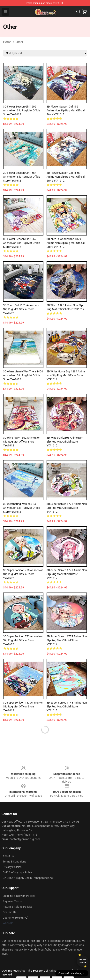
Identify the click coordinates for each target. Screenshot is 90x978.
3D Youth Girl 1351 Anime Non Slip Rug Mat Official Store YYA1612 (21, 309)
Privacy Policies (12, 867)
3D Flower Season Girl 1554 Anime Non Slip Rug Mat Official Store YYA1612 (22, 176)
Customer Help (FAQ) (15, 917)
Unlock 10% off (82, 961)
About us (8, 856)
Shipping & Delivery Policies (19, 895)
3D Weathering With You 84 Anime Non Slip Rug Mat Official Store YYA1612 (22, 507)
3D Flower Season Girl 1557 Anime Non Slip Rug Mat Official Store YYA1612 (22, 242)
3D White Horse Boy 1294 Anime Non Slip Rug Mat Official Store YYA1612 (66, 375)
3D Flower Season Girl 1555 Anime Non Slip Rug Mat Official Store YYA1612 (66, 176)
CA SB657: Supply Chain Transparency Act (28, 877)
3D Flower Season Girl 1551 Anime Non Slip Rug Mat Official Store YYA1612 (66, 110)
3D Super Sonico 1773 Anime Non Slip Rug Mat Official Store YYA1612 (23, 640)
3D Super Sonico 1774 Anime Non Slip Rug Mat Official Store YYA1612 (67, 640)
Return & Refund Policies (17, 906)
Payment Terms (12, 901)
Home (7, 42)
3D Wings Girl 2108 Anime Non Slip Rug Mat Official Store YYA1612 (65, 441)
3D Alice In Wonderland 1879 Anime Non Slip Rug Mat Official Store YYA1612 (66, 242)
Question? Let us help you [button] (71, 973)
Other (19, 42)
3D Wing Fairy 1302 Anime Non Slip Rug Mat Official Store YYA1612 (21, 441)
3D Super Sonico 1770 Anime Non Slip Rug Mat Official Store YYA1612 (23, 574)
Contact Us (9, 912)
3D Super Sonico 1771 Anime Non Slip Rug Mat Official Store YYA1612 (67, 574)
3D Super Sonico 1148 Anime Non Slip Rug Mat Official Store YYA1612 (67, 706)
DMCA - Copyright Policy (17, 872)
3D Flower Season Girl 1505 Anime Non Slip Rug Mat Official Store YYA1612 (22, 110)
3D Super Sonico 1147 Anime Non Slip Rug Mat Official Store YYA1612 (23, 706)
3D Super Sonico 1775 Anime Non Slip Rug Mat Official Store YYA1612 (67, 507)
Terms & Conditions (14, 861)
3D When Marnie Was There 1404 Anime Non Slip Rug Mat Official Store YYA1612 (23, 375)
